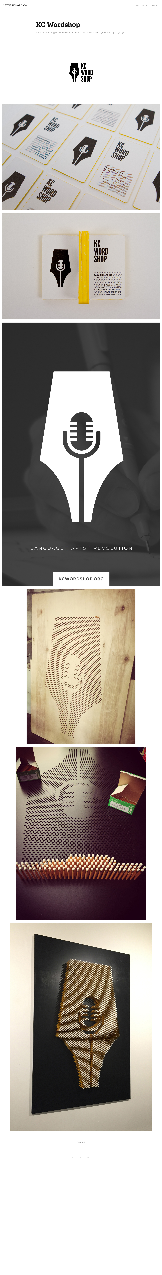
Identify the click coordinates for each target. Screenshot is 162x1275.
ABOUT (144, 5)
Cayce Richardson (15, 5)
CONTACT (153, 5)
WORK (136, 5)
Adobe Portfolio (85, 1158)
